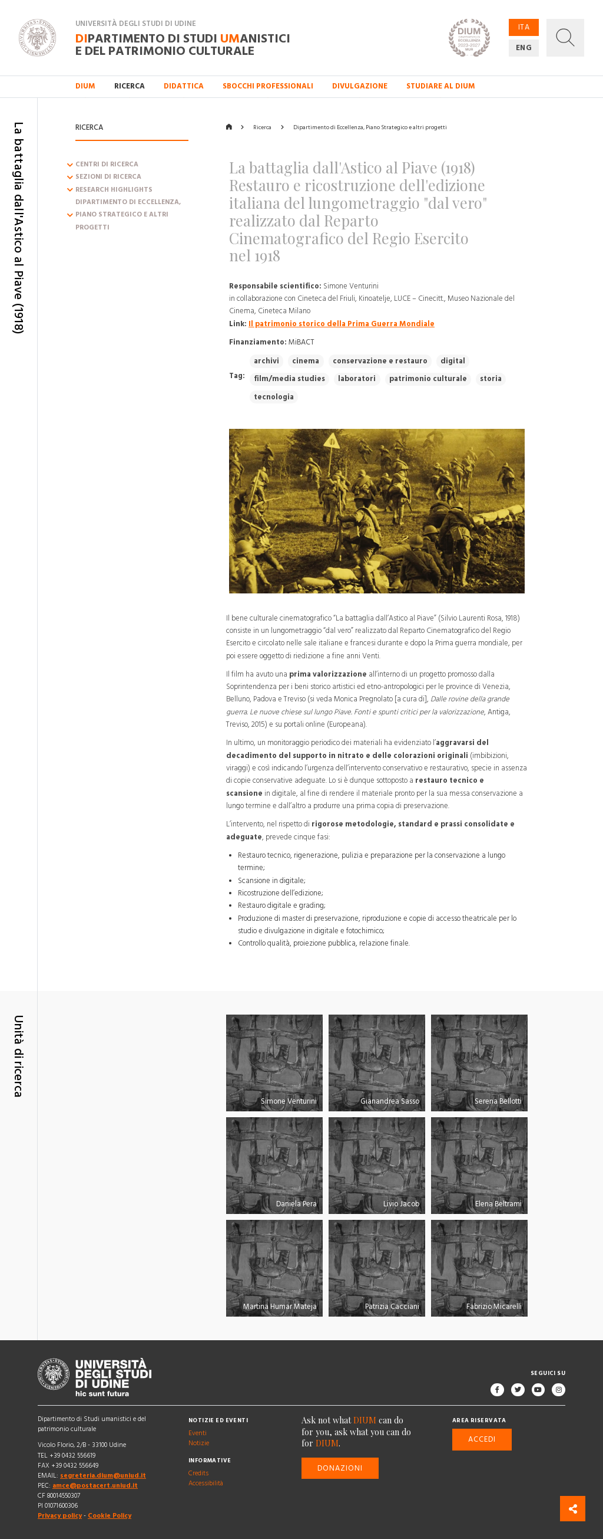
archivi (266, 361)
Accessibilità (205, 1483)
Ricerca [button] (129, 86)
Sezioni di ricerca (108, 177)
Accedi (482, 1439)
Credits (198, 1473)
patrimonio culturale (428, 378)
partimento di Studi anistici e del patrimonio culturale (182, 44)
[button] (565, 38)
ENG (524, 47)
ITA (524, 27)
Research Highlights (114, 190)
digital (452, 361)
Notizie (198, 1443)
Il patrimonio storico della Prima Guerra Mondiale (342, 324)
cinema (305, 361)
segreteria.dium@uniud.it (103, 1476)
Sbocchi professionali (268, 86)
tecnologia (274, 397)
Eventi (197, 1433)
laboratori (357, 378)
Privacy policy (60, 1516)
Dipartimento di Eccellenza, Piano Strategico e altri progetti (128, 215)
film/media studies (289, 378)
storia (491, 378)
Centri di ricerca (106, 164)
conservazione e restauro (380, 361)
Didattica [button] (184, 86)
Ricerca (262, 127)
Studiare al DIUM (440, 86)
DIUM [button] (85, 86)
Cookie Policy (109, 1516)
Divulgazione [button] (359, 86)
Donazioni (340, 1468)
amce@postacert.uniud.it (95, 1486)
